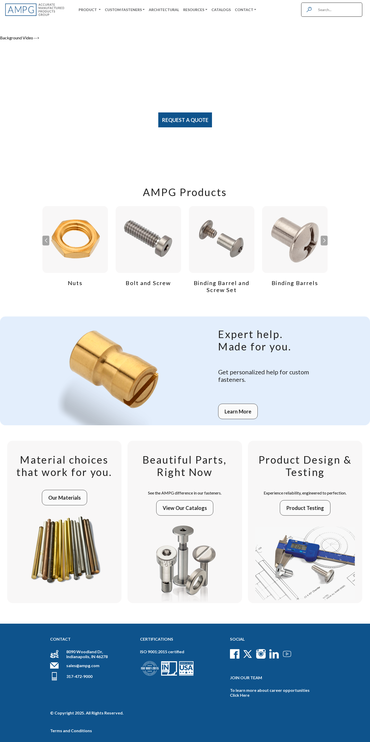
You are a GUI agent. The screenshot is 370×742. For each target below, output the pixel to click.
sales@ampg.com (82, 665)
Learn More (238, 411)
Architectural (164, 9)
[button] (324, 240)
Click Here (239, 695)
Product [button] (88, 9)
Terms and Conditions (71, 730)
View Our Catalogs (185, 508)
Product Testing (305, 508)
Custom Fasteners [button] (123, 9)
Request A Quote (185, 120)
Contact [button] (244, 9)
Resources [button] (193, 9)
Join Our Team (246, 677)
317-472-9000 (79, 676)
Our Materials (64, 497)
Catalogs (221, 9)
